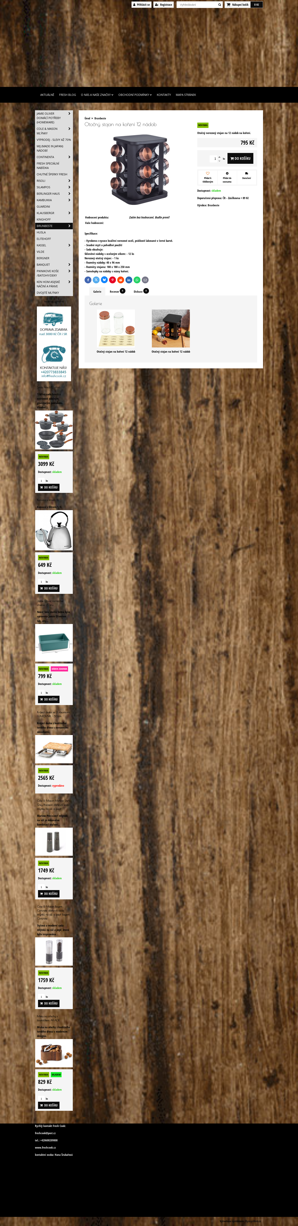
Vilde (40, 252)
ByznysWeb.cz (253, 1221)
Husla (41, 232)
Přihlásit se (141, 5)
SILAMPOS (55, 187)
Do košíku (240, 158)
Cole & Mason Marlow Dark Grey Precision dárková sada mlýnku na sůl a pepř (53, 804)
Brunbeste (55, 226)
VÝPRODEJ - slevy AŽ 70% (54, 140)
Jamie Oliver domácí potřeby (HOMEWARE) (55, 117)
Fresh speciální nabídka (48, 166)
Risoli (55, 181)
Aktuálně (47, 95)
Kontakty (164, 95)
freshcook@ (41, 1133)
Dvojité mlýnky (48, 293)
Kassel (55, 245)
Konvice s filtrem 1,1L (48, 500)
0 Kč (256, 5)
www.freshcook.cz (45, 1148)
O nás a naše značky (97, 95)
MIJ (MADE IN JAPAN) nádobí (50, 148)
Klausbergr (55, 213)
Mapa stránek (186, 95)
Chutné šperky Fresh (52, 174)
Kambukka (55, 200)
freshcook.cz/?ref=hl (54, 301)
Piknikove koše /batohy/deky (55, 273)
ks (43, 480)
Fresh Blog (67, 95)
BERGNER (43, 258)
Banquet (55, 265)
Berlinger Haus (55, 194)
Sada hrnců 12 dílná (48, 387)
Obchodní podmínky (135, 95)
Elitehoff (44, 239)
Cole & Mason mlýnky (55, 131)
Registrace (163, 5)
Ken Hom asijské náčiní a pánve (55, 284)
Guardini (43, 207)
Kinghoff (44, 219)
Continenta (55, 157)
